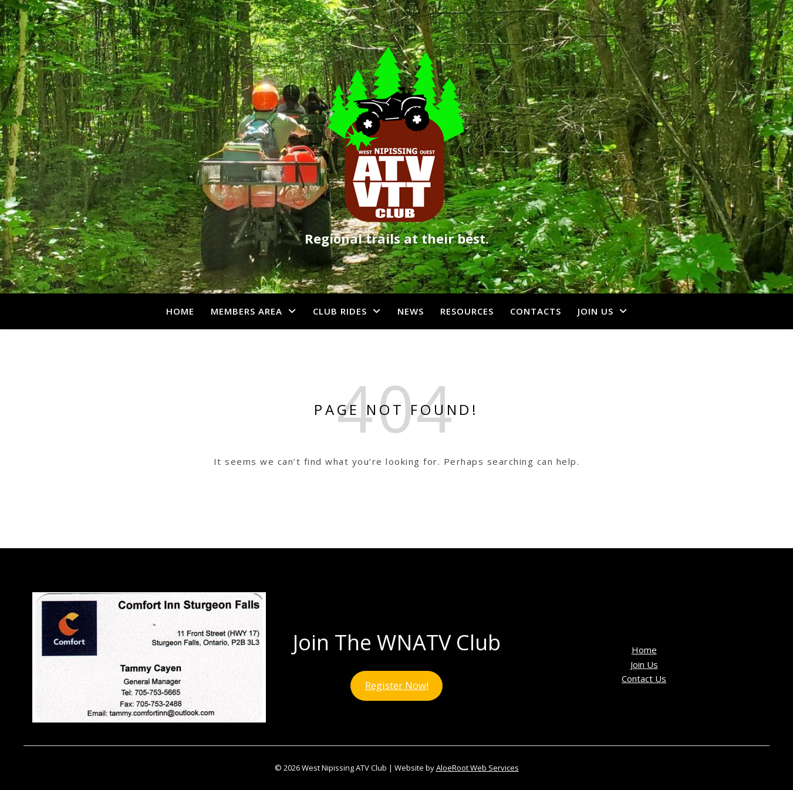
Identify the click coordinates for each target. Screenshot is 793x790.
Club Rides (340, 311)
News (410, 311)
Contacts (535, 311)
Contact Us (644, 678)
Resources (467, 311)
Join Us (595, 311)
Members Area (246, 311)
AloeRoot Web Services (477, 767)
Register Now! (396, 685)
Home (180, 311)
